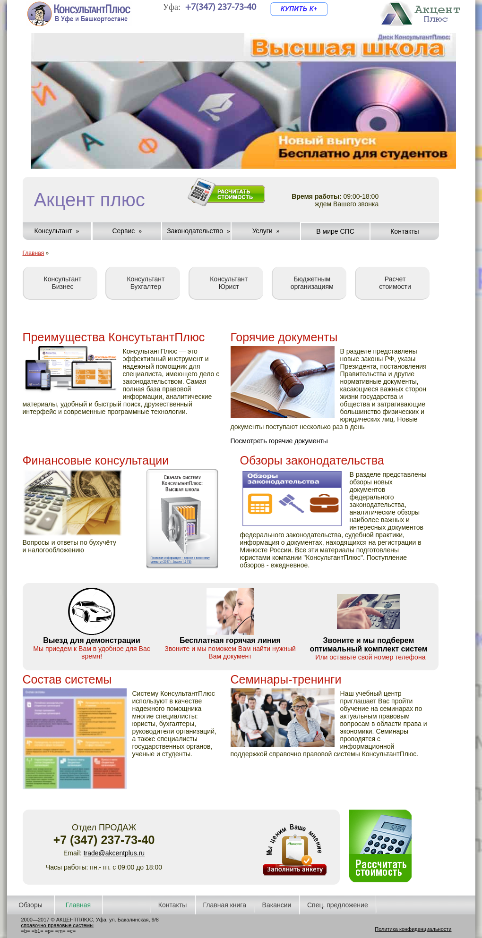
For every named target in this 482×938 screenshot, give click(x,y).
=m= (60, 931)
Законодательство (195, 231)
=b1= (37, 931)
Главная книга (224, 905)
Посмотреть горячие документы (279, 441)
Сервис (123, 231)
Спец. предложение (337, 905)
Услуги (262, 231)
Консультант (53, 231)
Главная (33, 253)
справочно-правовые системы (57, 925)
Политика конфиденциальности (413, 929)
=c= (71, 931)
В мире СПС (335, 231)
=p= (49, 931)
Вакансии (277, 905)
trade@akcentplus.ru (114, 853)
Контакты (404, 231)
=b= (25, 931)
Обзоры (30, 905)
